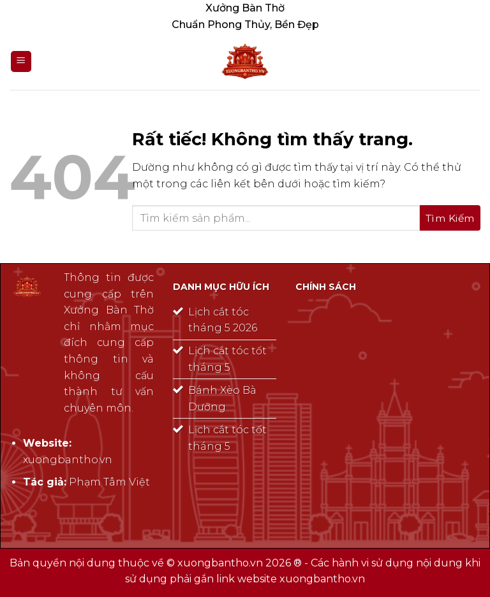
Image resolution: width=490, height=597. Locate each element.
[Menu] (21, 61)
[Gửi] (450, 218)
